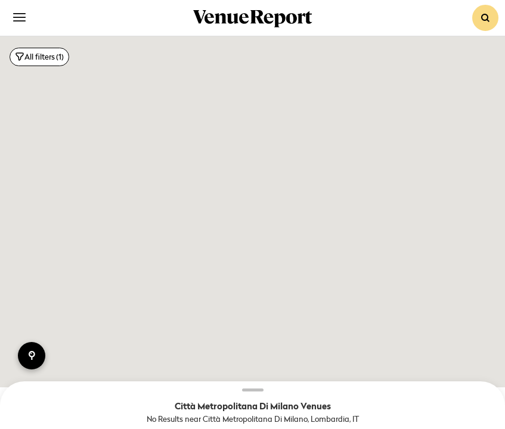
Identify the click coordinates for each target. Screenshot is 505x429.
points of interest (31, 355)
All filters (39, 57)
